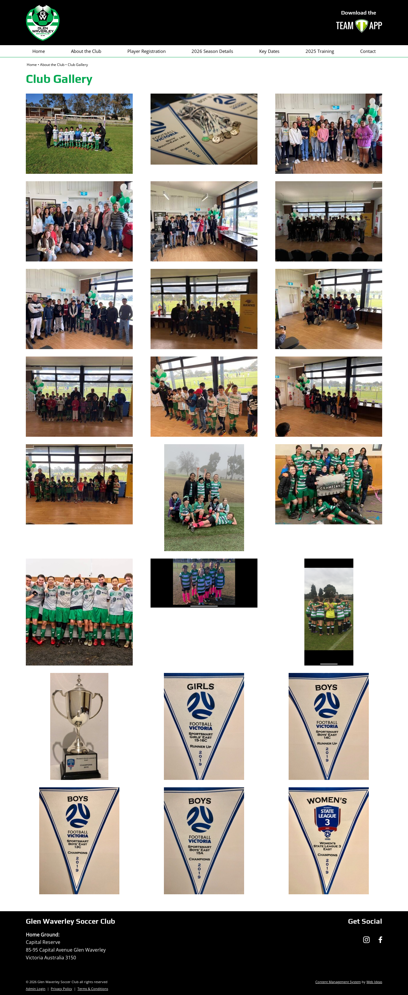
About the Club (86, 51)
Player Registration (146, 51)
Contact (368, 51)
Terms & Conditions (93, 988)
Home (38, 51)
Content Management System (338, 982)
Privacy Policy (61, 988)
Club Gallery (78, 64)
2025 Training (320, 51)
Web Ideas (374, 982)
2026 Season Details (212, 51)
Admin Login (35, 988)
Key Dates (269, 51)
